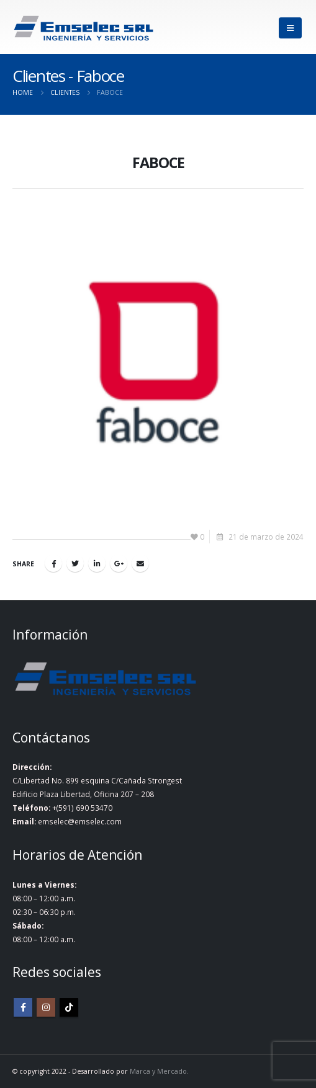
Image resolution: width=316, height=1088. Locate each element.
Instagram (46, 1007)
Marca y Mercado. (159, 1071)
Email (140, 563)
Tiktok (69, 1007)
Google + (118, 563)
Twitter (75, 563)
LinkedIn (97, 563)
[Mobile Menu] (290, 27)
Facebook (53, 563)
